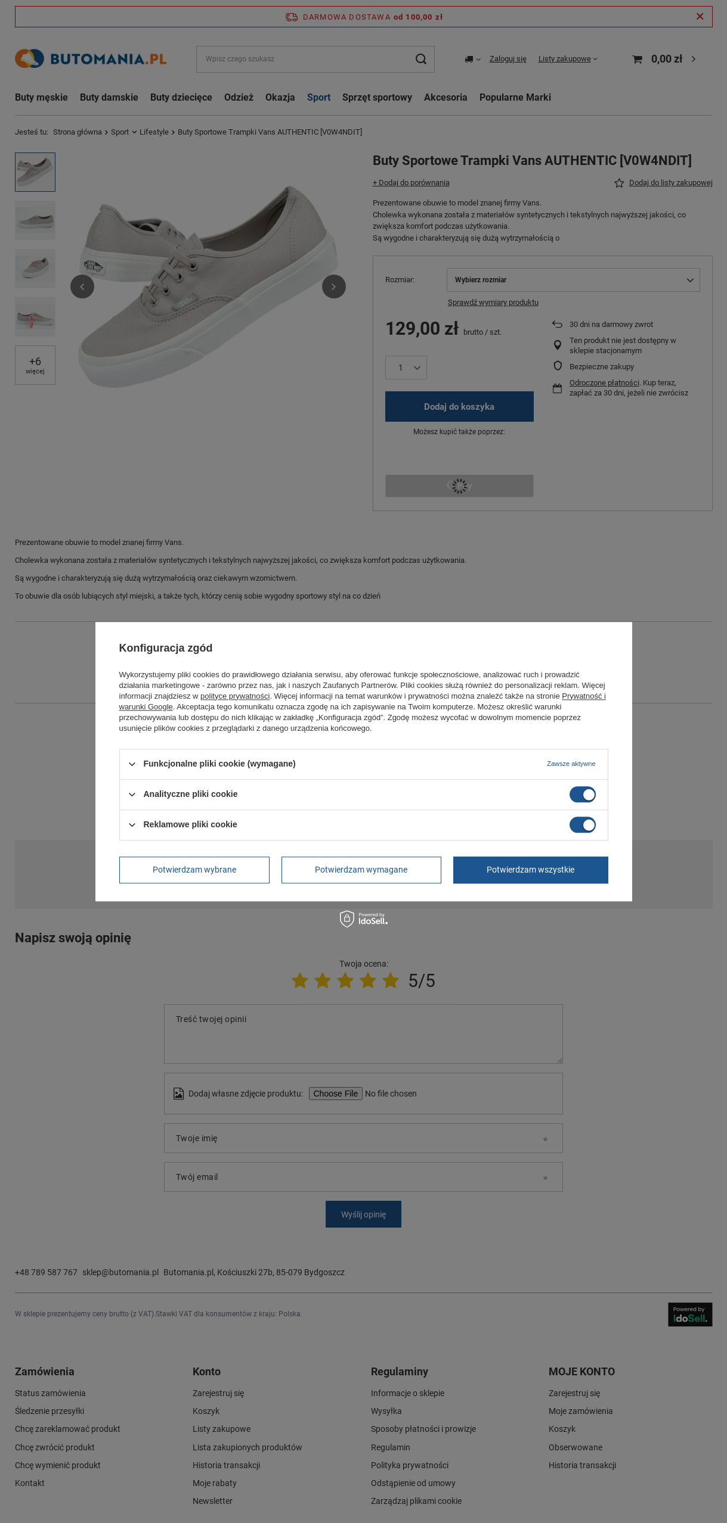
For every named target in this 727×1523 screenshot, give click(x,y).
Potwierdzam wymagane (361, 869)
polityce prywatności (235, 696)
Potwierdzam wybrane (194, 869)
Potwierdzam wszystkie (530, 869)
